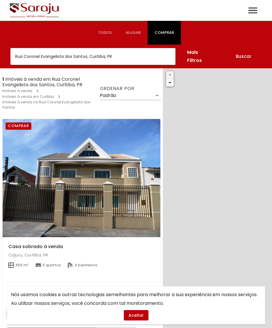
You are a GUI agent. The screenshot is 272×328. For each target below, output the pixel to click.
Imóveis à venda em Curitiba (28, 96)
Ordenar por (117, 88)
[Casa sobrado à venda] (81, 178)
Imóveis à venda (17, 90)
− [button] (169, 82)
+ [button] (170, 74)
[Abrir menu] (253, 10)
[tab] (105, 33)
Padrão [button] (108, 95)
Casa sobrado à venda (35, 246)
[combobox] (92, 56)
